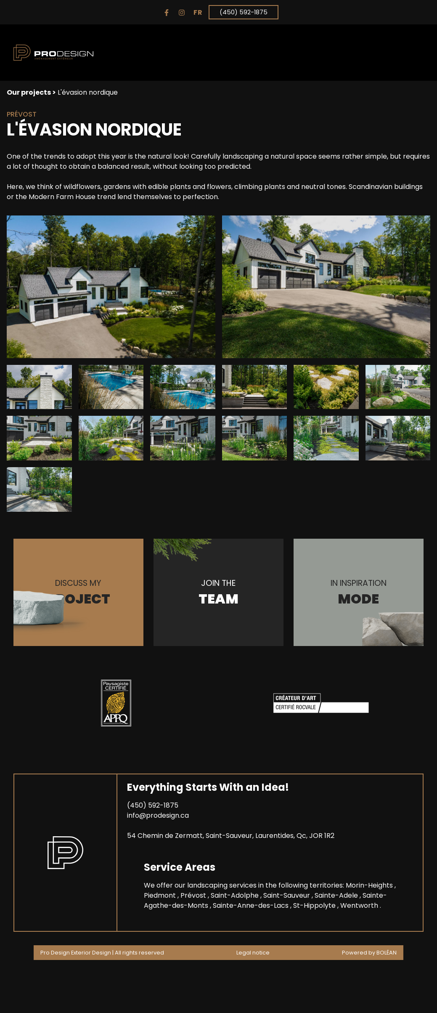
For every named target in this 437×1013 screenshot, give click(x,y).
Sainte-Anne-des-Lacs (251, 905)
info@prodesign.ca (158, 815)
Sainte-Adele (337, 895)
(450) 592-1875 (243, 12)
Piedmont (160, 895)
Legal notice (253, 952)
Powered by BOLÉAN (369, 952)
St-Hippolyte (315, 905)
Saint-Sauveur (287, 895)
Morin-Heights (370, 885)
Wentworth (360, 905)
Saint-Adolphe (235, 895)
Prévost (194, 895)
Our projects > (31, 92)
